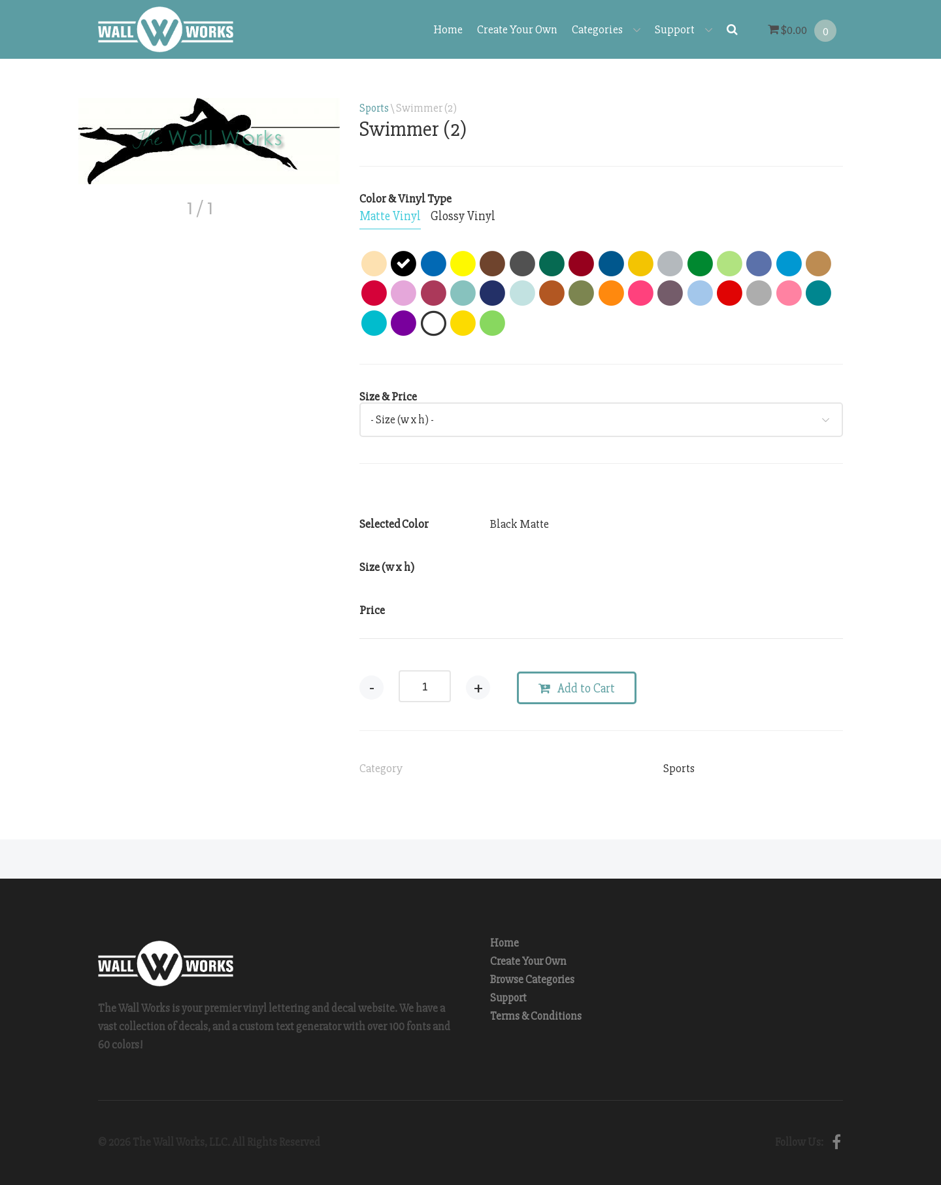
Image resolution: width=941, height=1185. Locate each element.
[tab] (390, 216)
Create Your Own (517, 29)
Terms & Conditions (536, 1016)
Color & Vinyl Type (405, 198)
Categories (606, 29)
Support (683, 29)
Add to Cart (576, 688)
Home (448, 29)
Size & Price (388, 396)
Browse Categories (532, 979)
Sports (374, 108)
